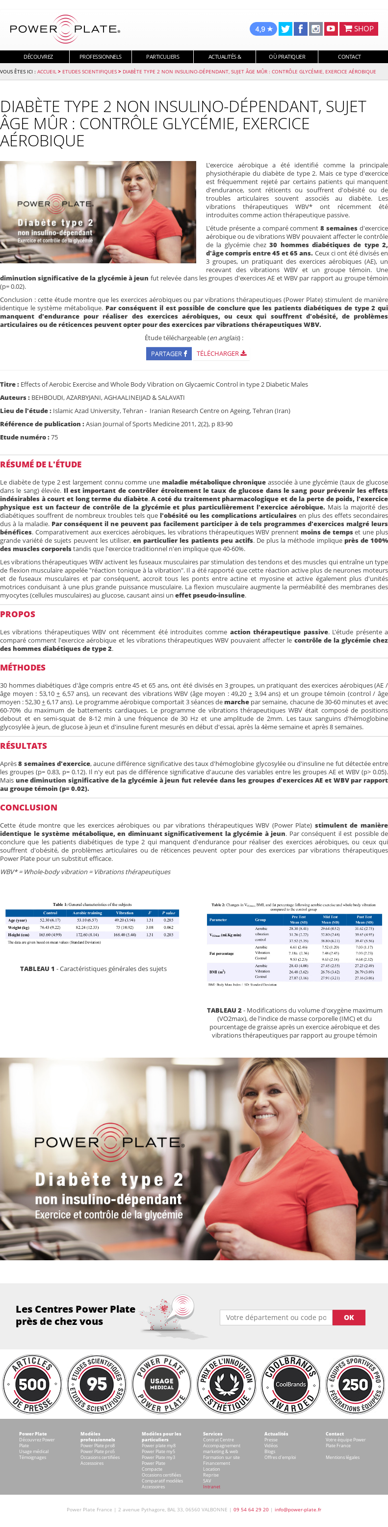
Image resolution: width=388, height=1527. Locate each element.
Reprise (211, 1475)
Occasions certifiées (100, 1457)
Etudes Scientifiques (89, 71)
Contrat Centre (218, 1439)
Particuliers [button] (162, 56)
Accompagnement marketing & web (221, 1448)
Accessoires (91, 1463)
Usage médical (34, 1451)
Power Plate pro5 (97, 1451)
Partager (169, 353)
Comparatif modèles (162, 1481)
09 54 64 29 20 (251, 1509)
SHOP (359, 28)
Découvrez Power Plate (37, 1442)
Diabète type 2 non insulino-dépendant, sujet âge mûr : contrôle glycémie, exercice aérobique (249, 71)
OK (349, 1317)
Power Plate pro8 (97, 1445)
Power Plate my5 (158, 1451)
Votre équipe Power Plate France (346, 1442)
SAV (207, 1481)
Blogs (269, 1451)
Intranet (211, 1486)
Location (211, 1469)
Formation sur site (221, 1457)
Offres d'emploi (280, 1457)
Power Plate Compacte (153, 1466)
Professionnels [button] (100, 56)
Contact (349, 56)
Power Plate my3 (158, 1457)
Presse (271, 1439)
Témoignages (32, 1457)
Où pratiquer (287, 56)
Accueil (46, 71)
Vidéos (271, 1445)
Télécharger (221, 353)
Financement (216, 1463)
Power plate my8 (159, 1445)
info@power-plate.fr (298, 1509)
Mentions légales (343, 1457)
